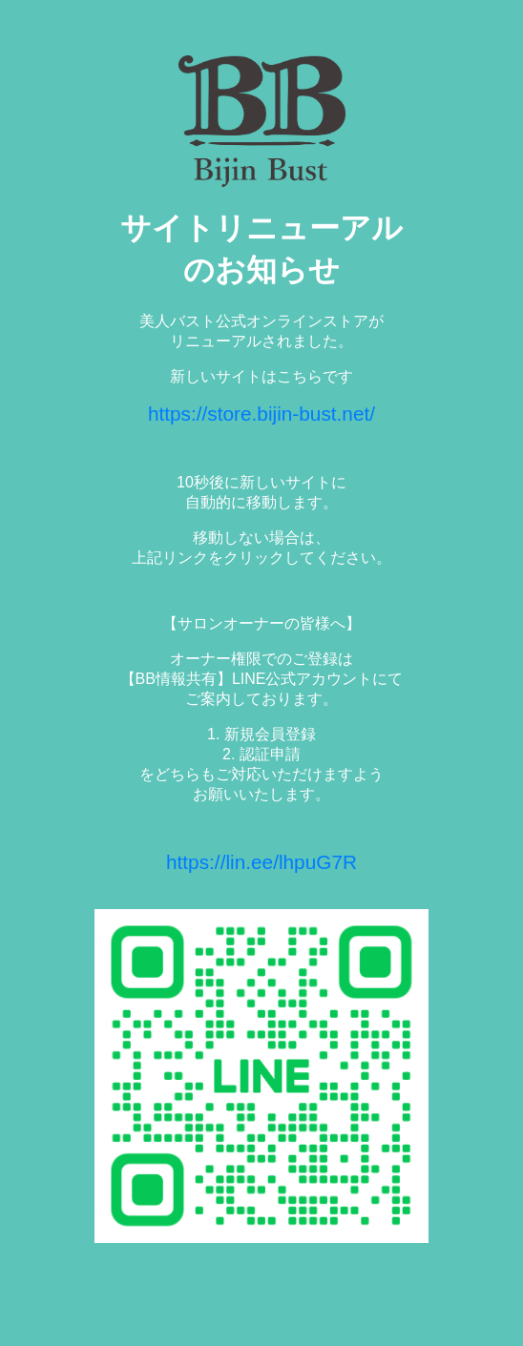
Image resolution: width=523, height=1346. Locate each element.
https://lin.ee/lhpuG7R (261, 862)
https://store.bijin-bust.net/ (261, 414)
